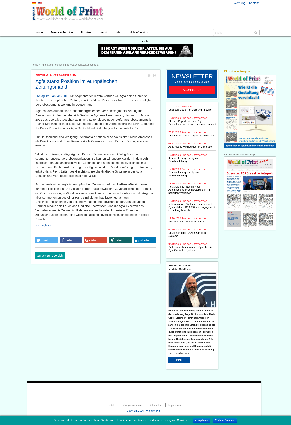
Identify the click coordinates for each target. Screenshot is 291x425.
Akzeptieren (201, 420)
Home (39, 32)
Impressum (174, 405)
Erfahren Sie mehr (225, 420)
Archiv (104, 32)
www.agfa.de (43, 225)
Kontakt (254, 3)
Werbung (239, 3)
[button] (46, 240)
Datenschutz (156, 405)
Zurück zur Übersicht (50, 255)
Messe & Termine (62, 32)
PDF (179, 360)
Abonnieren (192, 90)
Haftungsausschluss (132, 405)
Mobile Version (138, 32)
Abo (118, 32)
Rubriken (86, 32)
